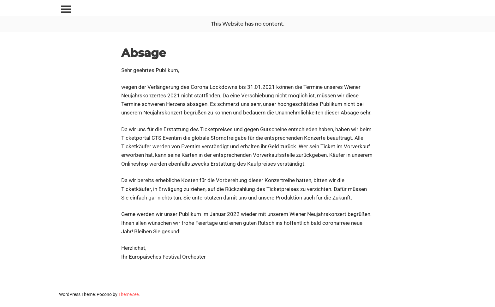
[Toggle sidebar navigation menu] (66, 9)
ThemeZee (128, 294)
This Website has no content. (247, 24)
